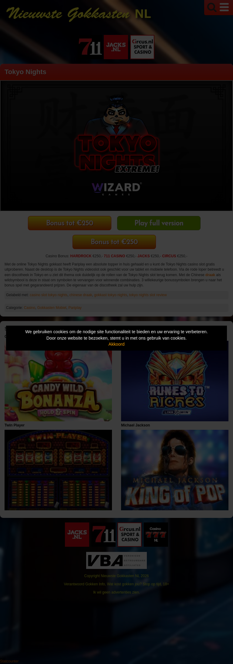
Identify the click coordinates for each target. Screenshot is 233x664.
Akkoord (117, 344)
